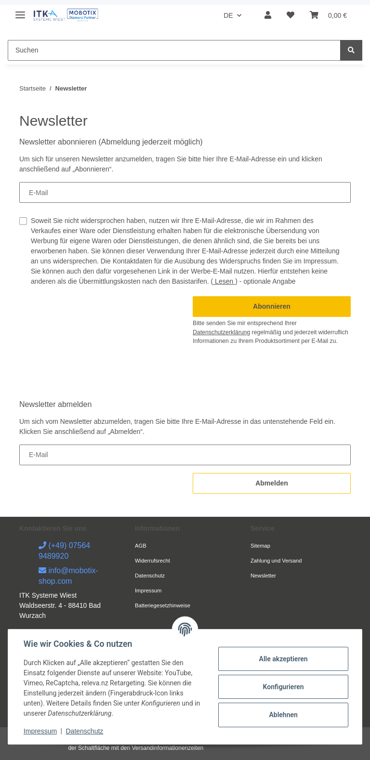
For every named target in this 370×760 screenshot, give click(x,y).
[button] (268, 15)
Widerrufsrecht (152, 560)
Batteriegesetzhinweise (162, 605)
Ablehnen (283, 715)
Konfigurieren (283, 687)
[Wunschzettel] (290, 15)
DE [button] (228, 15)
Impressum (148, 590)
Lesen (224, 281)
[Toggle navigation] (20, 11)
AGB (140, 546)
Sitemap (260, 546)
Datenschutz (150, 575)
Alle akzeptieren (283, 659)
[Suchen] (174, 50)
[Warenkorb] (328, 15)
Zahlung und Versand (276, 560)
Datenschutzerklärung (221, 332)
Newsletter (263, 575)
